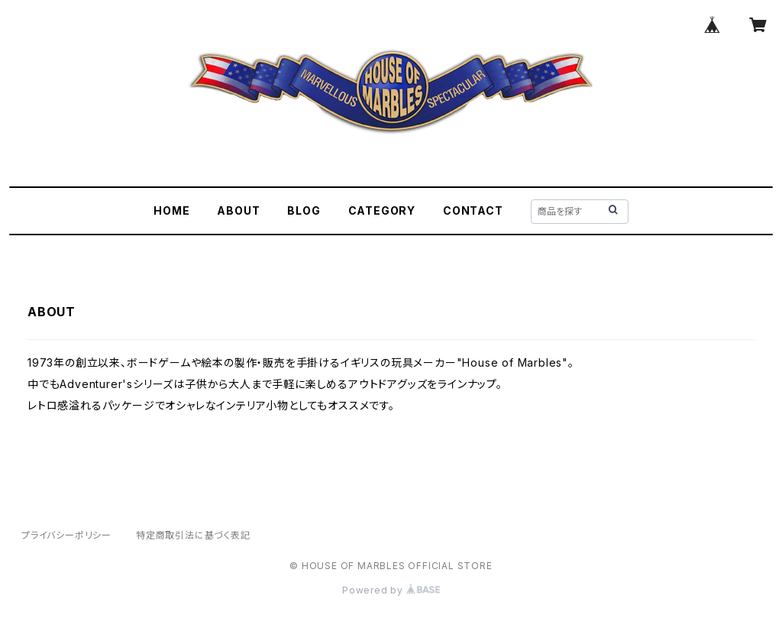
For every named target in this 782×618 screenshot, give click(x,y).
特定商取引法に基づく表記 (193, 535)
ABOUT (238, 210)
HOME (171, 210)
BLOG (303, 210)
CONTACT (473, 210)
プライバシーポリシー (66, 535)
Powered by (391, 590)
